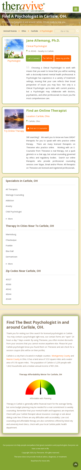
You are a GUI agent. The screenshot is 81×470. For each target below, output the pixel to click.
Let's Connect (34, 58)
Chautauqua (11, 240)
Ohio (24, 31)
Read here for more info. (40, 461)
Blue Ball (9, 251)
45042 (8, 289)
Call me (48, 58)
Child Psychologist (14, 211)
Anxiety (9, 206)
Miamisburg (11, 234)
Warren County (13, 359)
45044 (8, 294)
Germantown (11, 256)
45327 (8, 279)
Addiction (10, 200)
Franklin (9, 245)
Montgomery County (61, 355)
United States (10, 31)
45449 (8, 299)
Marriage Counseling (15, 195)
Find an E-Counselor (37, 128)
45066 (8, 284)
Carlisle (34, 31)
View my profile (62, 58)
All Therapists (12, 189)
